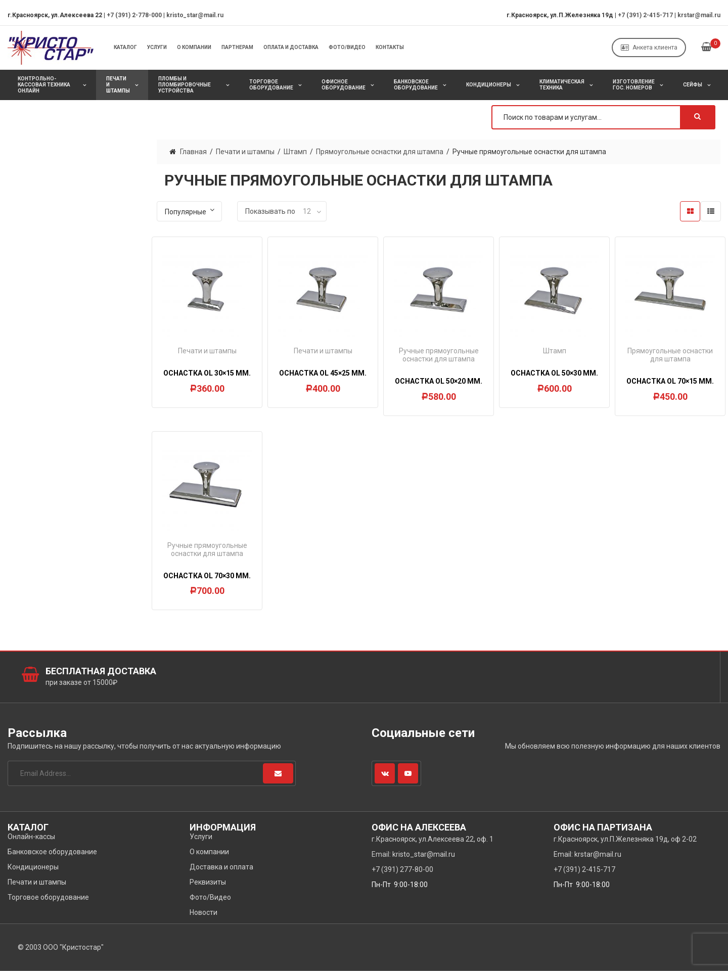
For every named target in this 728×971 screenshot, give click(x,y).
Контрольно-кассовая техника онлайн (44, 85)
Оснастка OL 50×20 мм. (438, 381)
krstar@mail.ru (698, 15)
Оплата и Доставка (290, 47)
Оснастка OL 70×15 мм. (670, 381)
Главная (193, 152)
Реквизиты (208, 882)
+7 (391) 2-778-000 (134, 15)
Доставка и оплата (221, 867)
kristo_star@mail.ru (194, 15)
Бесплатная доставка (101, 671)
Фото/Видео (347, 47)
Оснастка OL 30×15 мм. (207, 373)
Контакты (390, 47)
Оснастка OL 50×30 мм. (554, 373)
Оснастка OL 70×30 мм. (207, 576)
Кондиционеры (488, 84)
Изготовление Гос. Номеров (634, 84)
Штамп (295, 152)
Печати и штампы (118, 85)
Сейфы (692, 84)
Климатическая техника (561, 84)
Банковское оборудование (416, 84)
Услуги (157, 47)
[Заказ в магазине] (189, 211)
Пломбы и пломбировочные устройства (184, 85)
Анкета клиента (649, 47)
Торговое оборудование (271, 84)
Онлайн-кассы (31, 837)
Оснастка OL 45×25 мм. (323, 373)
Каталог (125, 47)
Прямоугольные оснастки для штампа (379, 152)
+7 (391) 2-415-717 (645, 15)
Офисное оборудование (344, 84)
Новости (203, 912)
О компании (194, 47)
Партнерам (237, 47)
